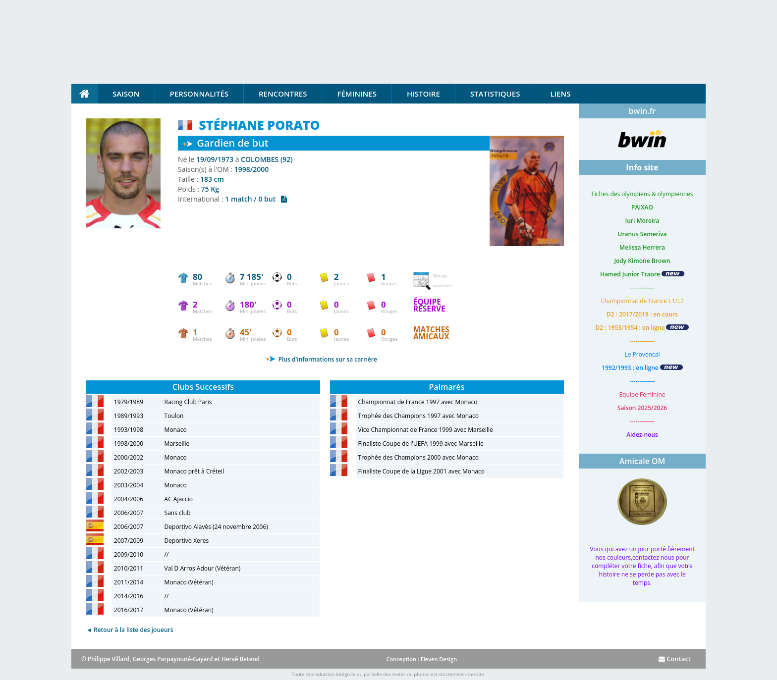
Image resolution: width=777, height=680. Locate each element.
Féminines (356, 94)
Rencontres (283, 94)
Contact (675, 658)
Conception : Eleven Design (421, 659)
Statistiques (495, 94)
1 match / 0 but (256, 199)
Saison (126, 94)
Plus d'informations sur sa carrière (321, 359)
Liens (560, 94)
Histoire (423, 94)
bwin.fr (642, 110)
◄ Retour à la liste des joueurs (129, 630)
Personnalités (199, 94)
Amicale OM (642, 461)
